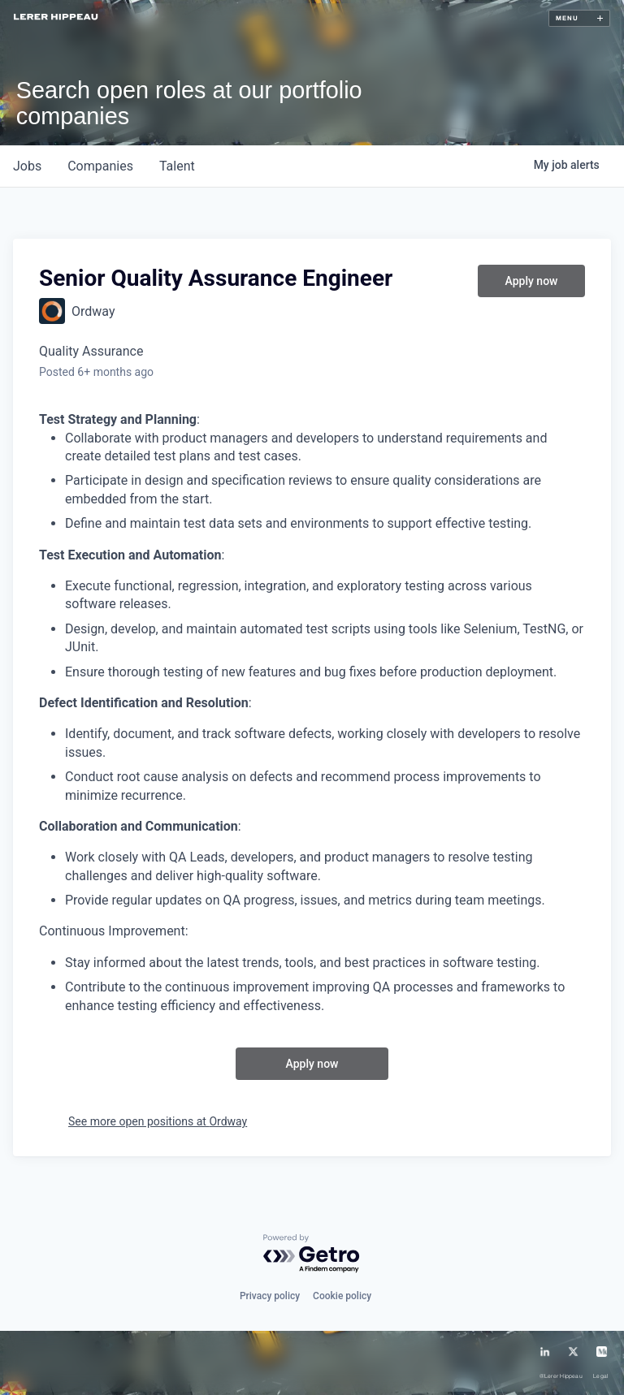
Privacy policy (270, 1296)
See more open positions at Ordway (157, 1121)
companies (100, 166)
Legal (600, 1376)
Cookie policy (342, 1296)
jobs (27, 166)
